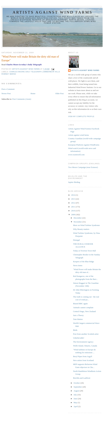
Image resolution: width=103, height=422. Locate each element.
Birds (75, 330)
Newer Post (6, 93)
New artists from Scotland (83, 360)
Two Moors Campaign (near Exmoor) (83, 167)
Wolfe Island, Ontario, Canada (85, 346)
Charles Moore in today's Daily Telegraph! (24, 64)
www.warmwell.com (76, 154)
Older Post (59, 93)
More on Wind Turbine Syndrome (86, 225)
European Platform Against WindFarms (83, 145)
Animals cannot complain (83, 307)
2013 (73, 199)
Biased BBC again (80, 303)
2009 (73, 214)
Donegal (76, 240)
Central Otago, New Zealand (84, 311)
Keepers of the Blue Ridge (83, 261)
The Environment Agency (83, 342)
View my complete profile (81, 116)
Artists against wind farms (52, 12)
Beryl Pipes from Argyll (82, 356)
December (78, 218)
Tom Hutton (78, 319)
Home (33, 93)
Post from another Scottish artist (85, 334)
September (78, 387)
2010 (73, 210)
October (77, 383)
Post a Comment (8, 89)
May (76, 402)
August (77, 391)
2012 (73, 203)
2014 (73, 195)
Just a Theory (78, 315)
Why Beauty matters (81, 229)
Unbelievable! (78, 338)
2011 (73, 207)
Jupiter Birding (74, 182)
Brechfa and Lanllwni (81, 378)
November (78, 222)
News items (77, 265)
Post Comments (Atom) (21, 99)
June (76, 398)
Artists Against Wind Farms (85, 70)
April (76, 406)
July (75, 395)
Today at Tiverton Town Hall (84, 251)
